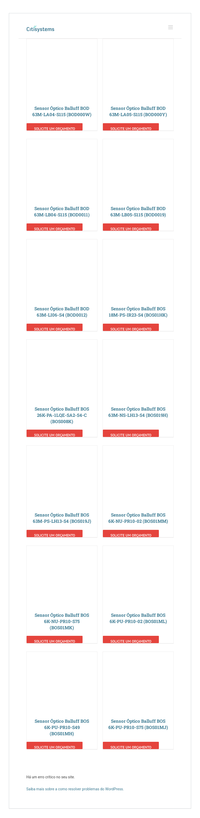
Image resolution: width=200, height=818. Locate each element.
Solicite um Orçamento (54, 128)
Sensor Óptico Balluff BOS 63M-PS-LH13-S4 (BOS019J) (62, 518)
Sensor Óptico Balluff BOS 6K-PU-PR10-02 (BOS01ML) (138, 618)
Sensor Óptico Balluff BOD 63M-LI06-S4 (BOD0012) (61, 312)
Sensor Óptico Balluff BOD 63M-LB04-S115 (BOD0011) (62, 211)
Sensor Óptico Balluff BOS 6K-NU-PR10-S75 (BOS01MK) (62, 621)
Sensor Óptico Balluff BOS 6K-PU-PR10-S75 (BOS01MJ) (138, 724)
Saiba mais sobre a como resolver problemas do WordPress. (75, 789)
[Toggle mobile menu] (171, 27)
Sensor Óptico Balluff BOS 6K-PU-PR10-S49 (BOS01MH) (62, 727)
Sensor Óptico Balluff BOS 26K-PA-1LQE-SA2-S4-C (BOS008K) (62, 415)
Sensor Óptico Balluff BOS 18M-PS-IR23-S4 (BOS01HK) (138, 312)
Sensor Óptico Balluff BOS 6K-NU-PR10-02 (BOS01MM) (138, 518)
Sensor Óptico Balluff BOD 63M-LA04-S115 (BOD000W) (61, 111)
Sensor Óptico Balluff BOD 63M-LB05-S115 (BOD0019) (138, 211)
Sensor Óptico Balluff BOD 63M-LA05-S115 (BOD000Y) (138, 111)
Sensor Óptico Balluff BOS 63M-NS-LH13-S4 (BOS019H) (138, 412)
